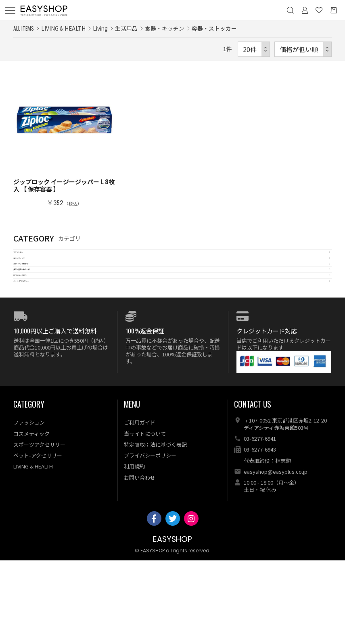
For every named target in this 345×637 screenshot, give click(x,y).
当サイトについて (145, 510)
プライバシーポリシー (150, 532)
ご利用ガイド (139, 499)
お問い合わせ (139, 554)
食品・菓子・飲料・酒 (43, 314)
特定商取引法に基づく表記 (155, 521)
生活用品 (126, 28)
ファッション (31, 258)
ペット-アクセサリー (41, 351)
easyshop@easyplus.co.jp (275, 548)
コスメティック (34, 277)
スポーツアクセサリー (43, 295)
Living (100, 28)
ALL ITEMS (23, 28)
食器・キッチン (164, 28)
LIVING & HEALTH (38, 332)
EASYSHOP (172, 615)
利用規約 (134, 543)
